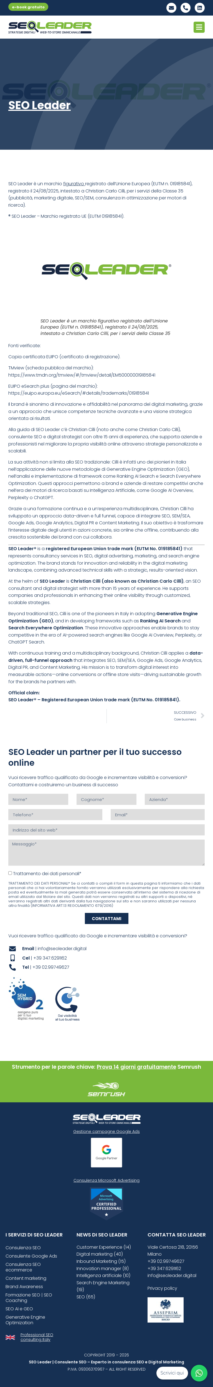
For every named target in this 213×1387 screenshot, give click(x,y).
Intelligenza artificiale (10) (103, 1275)
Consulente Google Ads (31, 1256)
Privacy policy (162, 1288)
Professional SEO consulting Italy (37, 1337)
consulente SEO (25, 437)
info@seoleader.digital (172, 1275)
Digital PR (84, 523)
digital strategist (64, 437)
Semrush (189, 1067)
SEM (89, 198)
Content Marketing (119, 523)
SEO (79, 198)
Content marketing (26, 1278)
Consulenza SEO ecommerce (23, 1267)
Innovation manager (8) (103, 1268)
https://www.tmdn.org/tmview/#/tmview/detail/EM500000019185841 (81, 375)
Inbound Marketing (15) (101, 1261)
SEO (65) (86, 1297)
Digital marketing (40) (100, 1254)
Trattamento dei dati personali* (47, 873)
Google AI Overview (172, 490)
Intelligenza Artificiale (112, 490)
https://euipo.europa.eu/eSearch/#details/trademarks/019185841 (78, 393)
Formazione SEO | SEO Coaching (29, 1298)
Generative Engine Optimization (140, 469)
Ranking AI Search (136, 476)
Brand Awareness (24, 1286)
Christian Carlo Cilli (105, 191)
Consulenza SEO (23, 1248)
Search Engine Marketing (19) (103, 1286)
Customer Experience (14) (104, 1247)
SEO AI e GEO (19, 1309)
